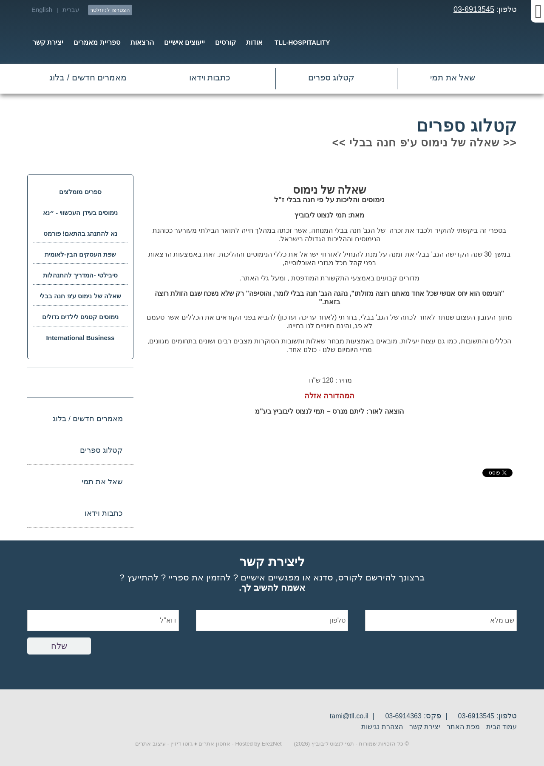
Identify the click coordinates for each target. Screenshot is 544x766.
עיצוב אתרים (150, 743)
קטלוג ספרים (331, 77)
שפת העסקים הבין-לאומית (80, 254)
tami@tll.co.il (349, 716)
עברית (70, 9)
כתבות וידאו (210, 77)
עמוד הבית (501, 726)
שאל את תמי (452, 77)
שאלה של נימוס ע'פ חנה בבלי (80, 296)
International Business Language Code (80, 340)
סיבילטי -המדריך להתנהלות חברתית (80, 278)
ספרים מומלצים (80, 191)
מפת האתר (463, 726)
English (41, 9)
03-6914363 (403, 716)
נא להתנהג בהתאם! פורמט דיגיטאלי (80, 236)
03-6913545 (473, 9)
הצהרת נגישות (381, 726)
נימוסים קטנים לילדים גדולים (80, 316)
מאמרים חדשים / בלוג (88, 77)
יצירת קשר (424, 726)
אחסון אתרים (214, 743)
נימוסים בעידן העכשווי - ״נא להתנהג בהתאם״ (80, 215)
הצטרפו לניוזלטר (110, 10)
